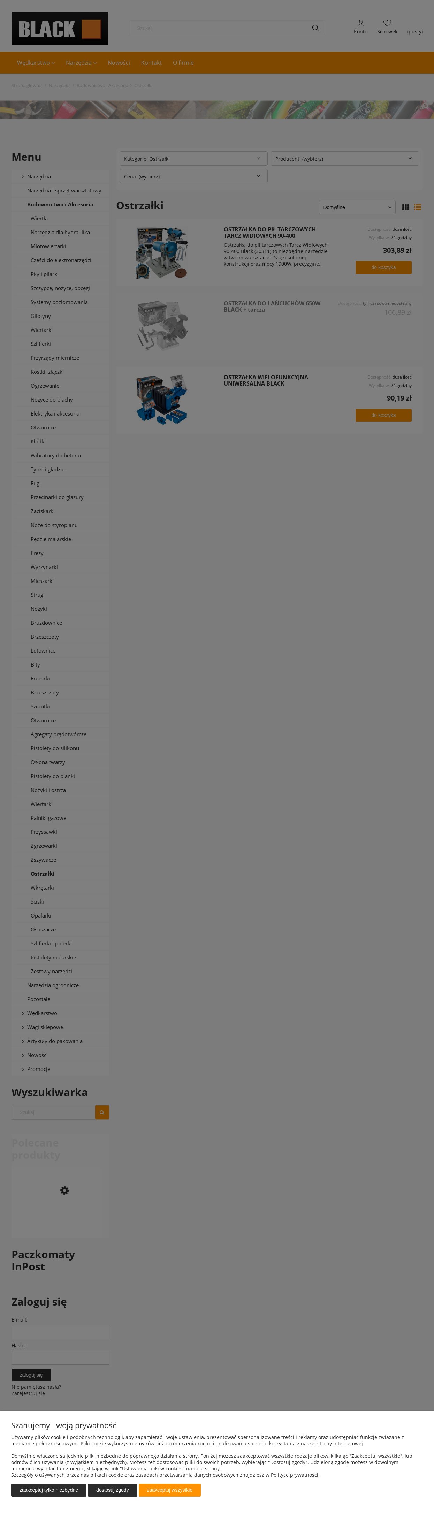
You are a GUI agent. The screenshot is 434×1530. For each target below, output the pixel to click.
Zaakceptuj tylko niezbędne (49, 1490)
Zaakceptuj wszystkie (170, 1490)
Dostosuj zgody (112, 1490)
